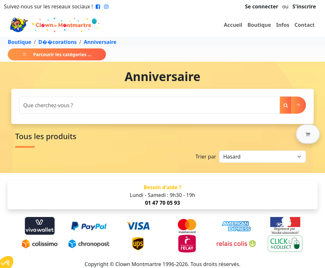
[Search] (149, 105)
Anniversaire (100, 42)
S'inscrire (304, 6)
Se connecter (261, 6)
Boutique (259, 24)
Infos (282, 24)
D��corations (57, 42)
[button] (308, 134)
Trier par (205, 156)
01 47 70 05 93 (162, 202)
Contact (305, 24)
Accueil (233, 24)
